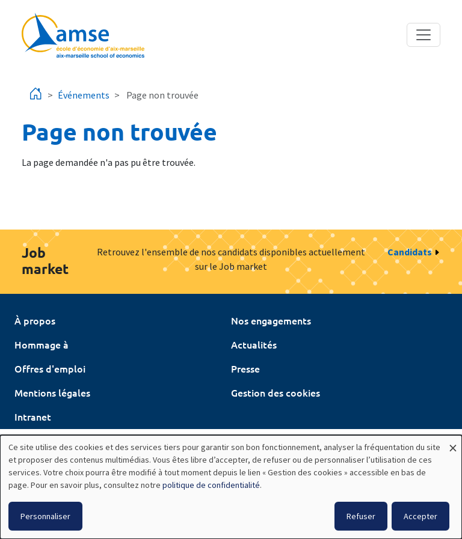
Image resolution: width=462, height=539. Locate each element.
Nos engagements (271, 320)
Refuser (360, 516)
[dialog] (231, 487)
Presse (245, 368)
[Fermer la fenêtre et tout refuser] (453, 442)
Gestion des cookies (275, 392)
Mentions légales (52, 392)
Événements (83, 95)
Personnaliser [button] (45, 516)
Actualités (254, 344)
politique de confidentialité (211, 485)
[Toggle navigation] (423, 35)
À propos (34, 320)
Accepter (420, 516)
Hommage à (41, 344)
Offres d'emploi (49, 368)
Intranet (32, 416)
